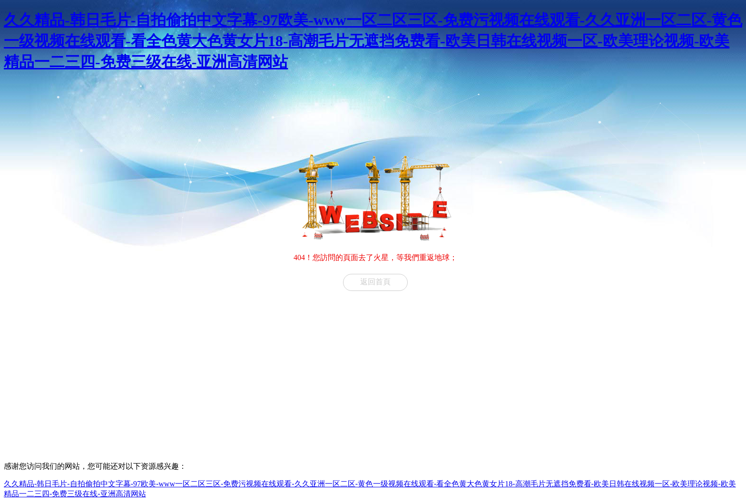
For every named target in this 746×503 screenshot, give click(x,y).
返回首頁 (375, 282)
